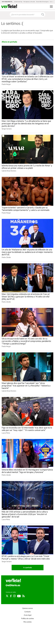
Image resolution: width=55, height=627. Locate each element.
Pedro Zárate (6, 257)
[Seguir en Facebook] (11, 596)
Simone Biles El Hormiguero (42, 1)
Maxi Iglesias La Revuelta (29, 1)
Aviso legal (27, 615)
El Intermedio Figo (18, 1)
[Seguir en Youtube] (19, 596)
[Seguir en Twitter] (7, 596)
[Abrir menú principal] (51, 7)
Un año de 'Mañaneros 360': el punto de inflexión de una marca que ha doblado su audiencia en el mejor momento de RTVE (27, 252)
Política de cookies (27, 618)
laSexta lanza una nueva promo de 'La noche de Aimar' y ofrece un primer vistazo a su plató (27, 166)
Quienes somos (27, 608)
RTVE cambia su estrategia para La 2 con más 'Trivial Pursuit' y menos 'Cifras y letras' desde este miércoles (26, 557)
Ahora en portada (9, 42)
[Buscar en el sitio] (25, 14)
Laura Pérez (6, 433)
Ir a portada (27, 567)
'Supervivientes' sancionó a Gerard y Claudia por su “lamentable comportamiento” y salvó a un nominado (25, 208)
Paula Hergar (6, 84)
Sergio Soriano (7, 129)
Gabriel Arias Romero (9, 171)
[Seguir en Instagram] (14, 596)
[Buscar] (42, 14)
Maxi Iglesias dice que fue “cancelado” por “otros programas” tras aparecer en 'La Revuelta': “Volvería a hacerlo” (26, 385)
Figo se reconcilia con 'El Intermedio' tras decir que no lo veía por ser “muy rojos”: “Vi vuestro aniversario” (27, 428)
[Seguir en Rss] (23, 596)
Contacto (27, 612)
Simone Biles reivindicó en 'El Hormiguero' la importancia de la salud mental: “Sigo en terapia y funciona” (27, 470)
